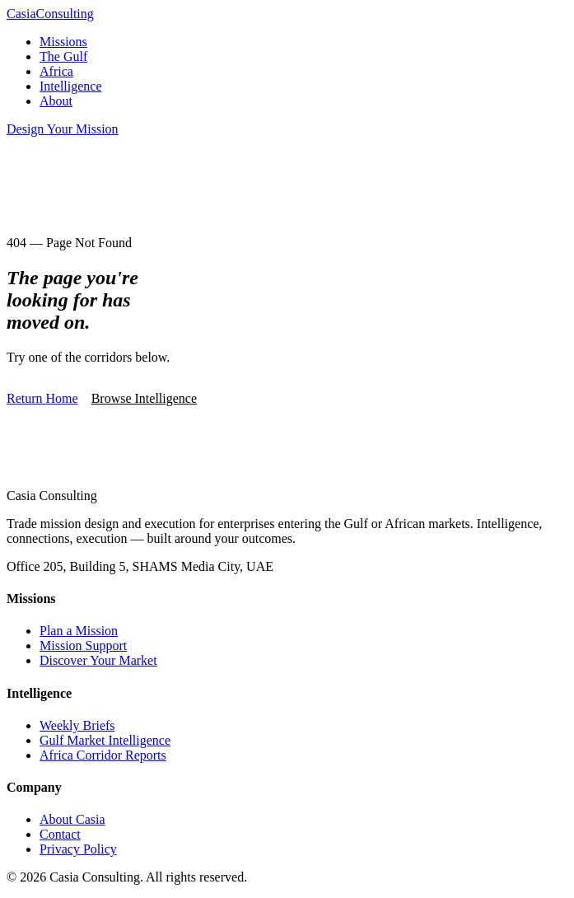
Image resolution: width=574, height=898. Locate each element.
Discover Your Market (98, 660)
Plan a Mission (79, 631)
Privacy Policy (78, 849)
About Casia (72, 819)
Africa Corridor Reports (103, 755)
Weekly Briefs (77, 725)
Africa (56, 71)
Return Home (42, 398)
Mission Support (83, 645)
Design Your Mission (63, 129)
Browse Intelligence (144, 398)
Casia (50, 14)
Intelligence (71, 86)
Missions (63, 42)
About (56, 101)
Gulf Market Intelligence (105, 740)
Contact (60, 834)
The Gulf (63, 56)
